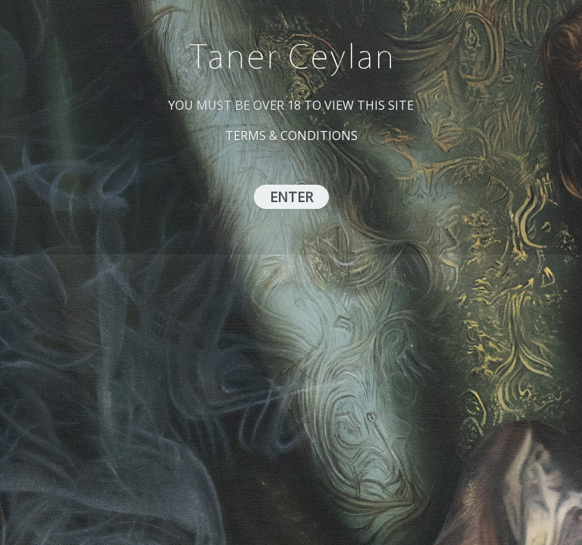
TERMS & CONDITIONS (291, 135)
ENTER (291, 197)
